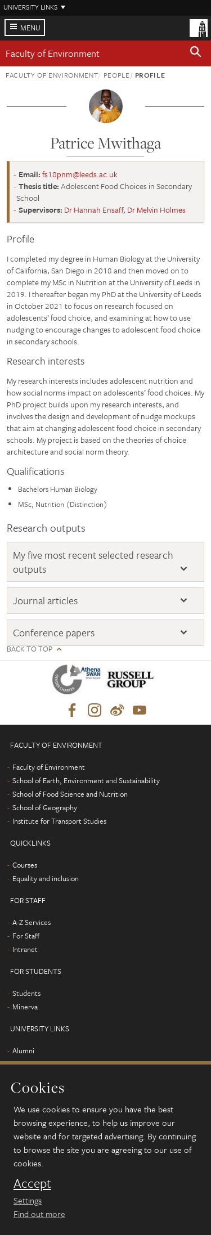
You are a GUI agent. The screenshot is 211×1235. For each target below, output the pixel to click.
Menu (30, 27)
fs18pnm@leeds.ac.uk (80, 174)
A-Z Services (31, 922)
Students (26, 993)
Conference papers (54, 632)
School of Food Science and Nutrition (70, 794)
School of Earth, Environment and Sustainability (86, 780)
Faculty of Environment (53, 53)
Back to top (29, 649)
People (117, 75)
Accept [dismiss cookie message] (32, 1183)
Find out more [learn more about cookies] (39, 1213)
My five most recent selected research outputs (93, 561)
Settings (28, 1200)
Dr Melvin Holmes (156, 209)
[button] (195, 53)
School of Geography (44, 807)
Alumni (23, 1050)
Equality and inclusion (45, 878)
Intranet (25, 949)
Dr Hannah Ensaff (93, 209)
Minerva (25, 1006)
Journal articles (45, 600)
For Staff (25, 935)
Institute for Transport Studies (59, 821)
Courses (24, 864)
